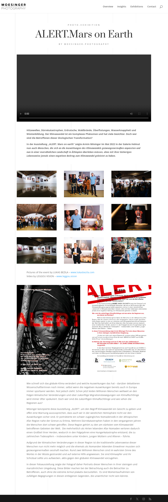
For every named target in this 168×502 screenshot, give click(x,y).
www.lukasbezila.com (82, 272)
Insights (121, 6)
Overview (108, 6)
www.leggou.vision (66, 276)
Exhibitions (136, 6)
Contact (151, 6)
